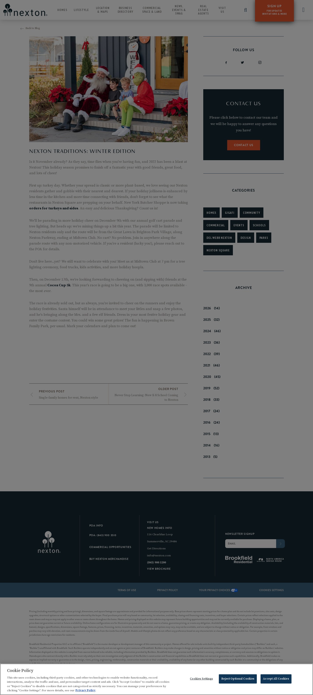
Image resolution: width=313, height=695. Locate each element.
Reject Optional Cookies (237, 680)
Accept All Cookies (276, 680)
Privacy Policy (85, 691)
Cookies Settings (201, 680)
